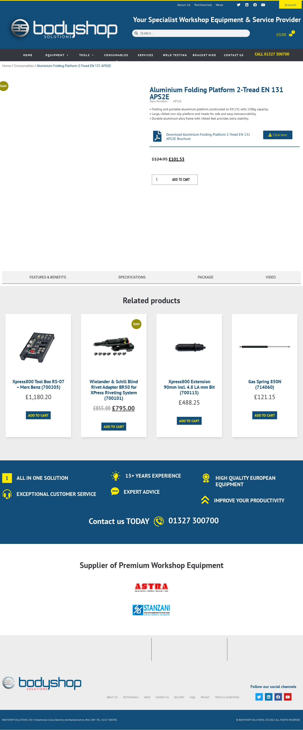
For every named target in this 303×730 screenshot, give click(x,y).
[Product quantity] (158, 180)
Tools (87, 55)
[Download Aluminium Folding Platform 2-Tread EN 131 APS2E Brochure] (157, 136)
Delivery (179, 697)
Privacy (205, 697)
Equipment (57, 55)
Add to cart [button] (38, 415)
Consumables (116, 57)
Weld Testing (175, 55)
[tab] (46, 277)
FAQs (192, 697)
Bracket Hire (204, 55)
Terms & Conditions (227, 697)
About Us (184, 5)
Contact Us (234, 55)
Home (28, 55)
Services (145, 55)
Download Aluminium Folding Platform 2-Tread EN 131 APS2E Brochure (208, 136)
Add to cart (181, 179)
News (219, 5)
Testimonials (203, 5)
